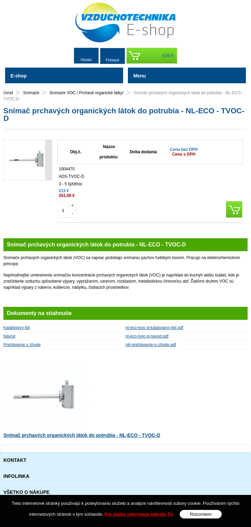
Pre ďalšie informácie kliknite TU (139, 514)
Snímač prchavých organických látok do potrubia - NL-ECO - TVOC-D (81, 435)
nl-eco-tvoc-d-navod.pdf (147, 336)
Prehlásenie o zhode (22, 344)
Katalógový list (16, 327)
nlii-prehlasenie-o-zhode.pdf (151, 344)
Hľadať (86, 60)
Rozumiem (201, 514)
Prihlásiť (112, 60)
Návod (9, 336)
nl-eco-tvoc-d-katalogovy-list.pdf (154, 327)
